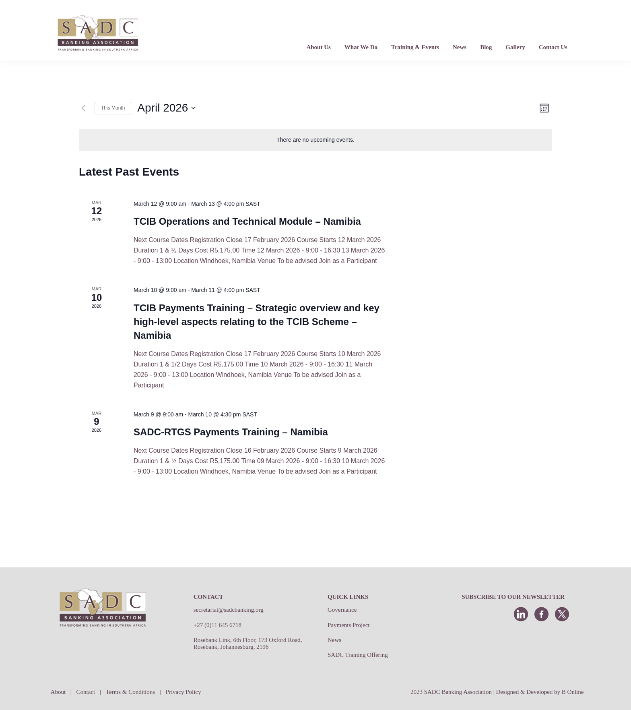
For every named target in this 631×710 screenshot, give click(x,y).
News (334, 640)
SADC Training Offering (358, 655)
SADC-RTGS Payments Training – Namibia (231, 431)
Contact (85, 692)
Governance (342, 610)
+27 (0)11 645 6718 (217, 625)
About (58, 692)
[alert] (315, 140)
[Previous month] (84, 108)
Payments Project (349, 625)
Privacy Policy (183, 692)
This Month (113, 108)
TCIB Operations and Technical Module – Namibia (247, 221)
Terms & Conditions (130, 692)
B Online (573, 692)
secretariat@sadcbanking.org (229, 610)
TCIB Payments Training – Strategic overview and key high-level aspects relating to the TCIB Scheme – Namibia (256, 321)
